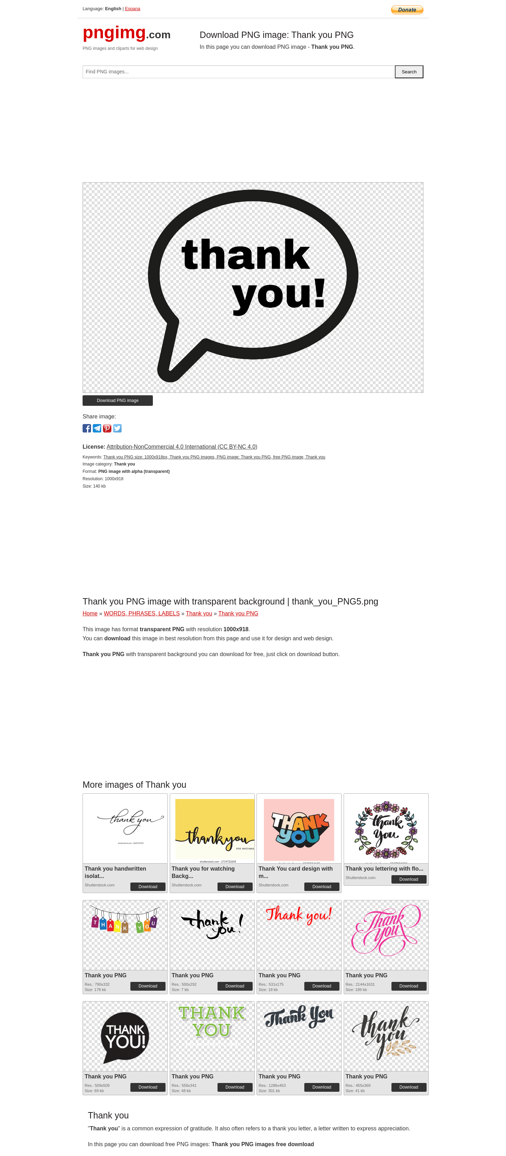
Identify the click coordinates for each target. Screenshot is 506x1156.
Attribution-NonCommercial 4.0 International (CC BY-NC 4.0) (181, 447)
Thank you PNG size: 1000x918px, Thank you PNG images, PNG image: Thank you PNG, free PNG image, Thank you (214, 457)
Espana (132, 8)
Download (147, 886)
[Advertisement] (253, 133)
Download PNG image (118, 400)
